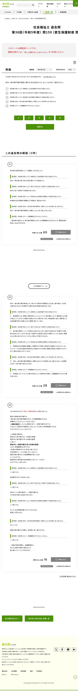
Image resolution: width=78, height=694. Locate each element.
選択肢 (32, 70)
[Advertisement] (39, 267)
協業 (32, 675)
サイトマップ (15, 678)
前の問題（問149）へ (12, 622)
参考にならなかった (47, 242)
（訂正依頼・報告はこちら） (50, 76)
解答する (40, 129)
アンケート (45, 6)
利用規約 (40, 675)
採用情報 (24, 675)
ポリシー (4, 678)
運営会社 (5, 675)
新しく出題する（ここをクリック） (38, 52)
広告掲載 (14, 675)
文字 (60, 70)
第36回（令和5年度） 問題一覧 (39, 622)
